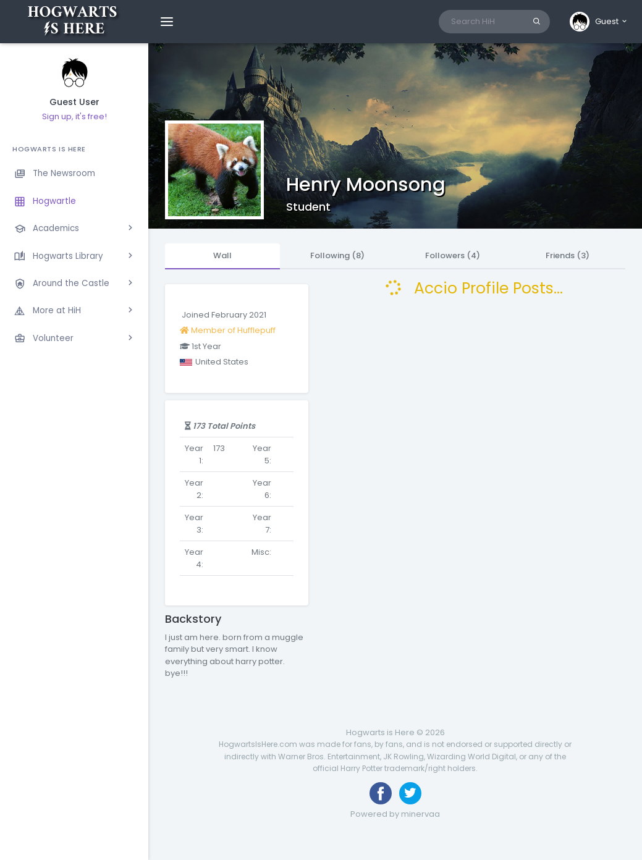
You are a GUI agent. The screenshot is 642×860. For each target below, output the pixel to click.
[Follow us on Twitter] (410, 793)
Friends (567, 255)
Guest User (74, 102)
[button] (599, 21)
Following (337, 255)
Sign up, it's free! (74, 116)
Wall (222, 255)
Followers (452, 255)
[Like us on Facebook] (381, 793)
